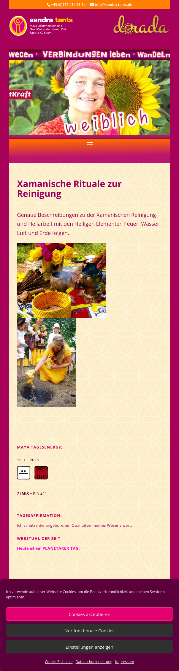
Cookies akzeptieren (89, 614)
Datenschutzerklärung (93, 661)
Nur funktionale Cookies (89, 631)
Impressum (124, 661)
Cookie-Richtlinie (59, 661)
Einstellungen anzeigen (89, 647)
